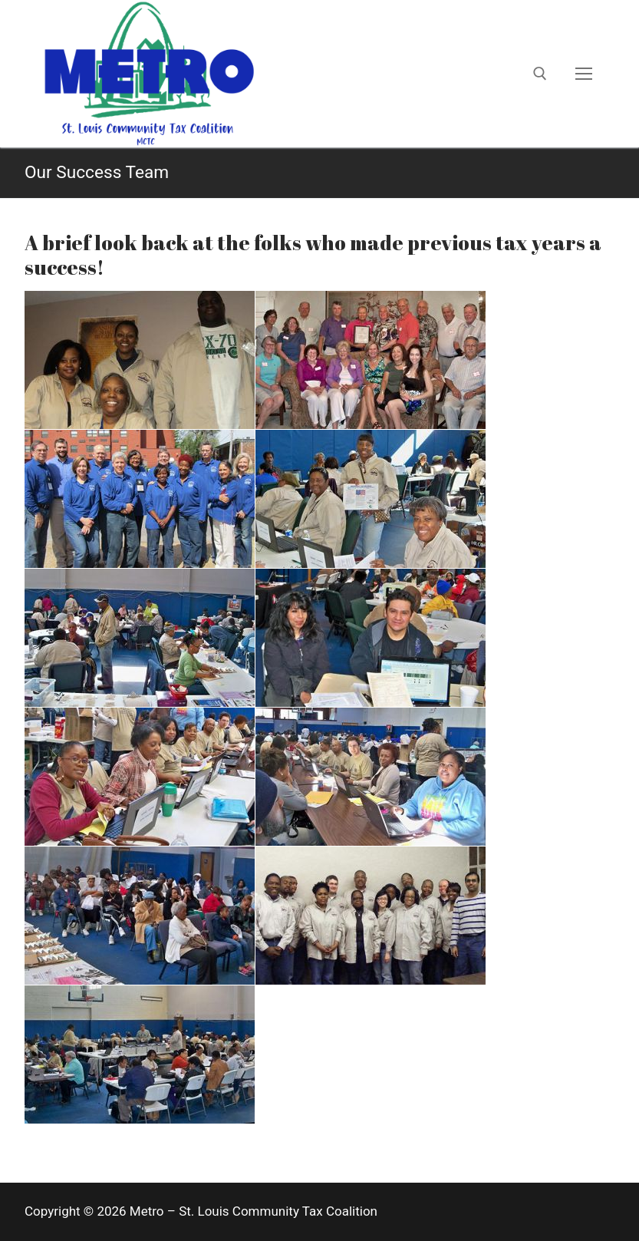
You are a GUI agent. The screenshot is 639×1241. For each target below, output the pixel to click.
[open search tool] (540, 74)
